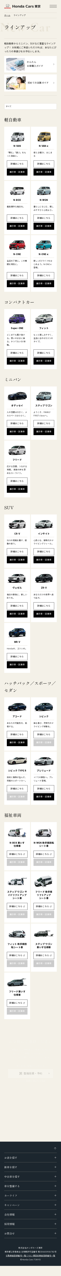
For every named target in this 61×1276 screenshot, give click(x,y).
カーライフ (10, 1195)
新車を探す (10, 1167)
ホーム (7, 15)
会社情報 (9, 1214)
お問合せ (9, 1233)
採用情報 (9, 1224)
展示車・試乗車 (17, 172)
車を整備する (12, 1186)
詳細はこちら (17, 164)
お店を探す (10, 1158)
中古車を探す (12, 1177)
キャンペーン (12, 1205)
